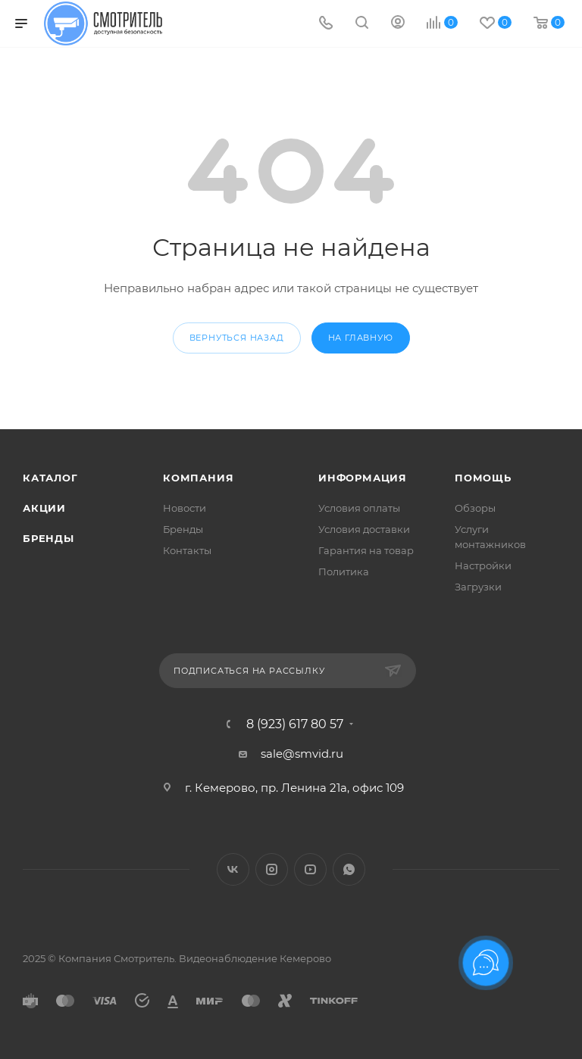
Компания (198, 478)
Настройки (483, 565)
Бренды (48, 538)
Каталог (50, 478)
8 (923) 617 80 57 (294, 724)
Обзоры (475, 508)
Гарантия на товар (366, 550)
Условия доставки (364, 529)
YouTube (310, 869)
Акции (44, 508)
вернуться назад (236, 337)
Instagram (271, 869)
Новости (184, 508)
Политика (343, 571)
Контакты (187, 550)
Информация (362, 478)
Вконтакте (233, 869)
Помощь (483, 478)
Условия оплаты (359, 508)
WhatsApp (349, 869)
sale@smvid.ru (302, 753)
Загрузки (478, 587)
